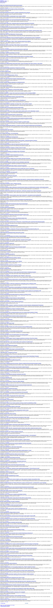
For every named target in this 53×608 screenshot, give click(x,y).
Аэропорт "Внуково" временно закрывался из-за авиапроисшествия (12, 82)
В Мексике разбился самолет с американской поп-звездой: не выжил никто (13, 599)
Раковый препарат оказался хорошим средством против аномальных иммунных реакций (16, 118)
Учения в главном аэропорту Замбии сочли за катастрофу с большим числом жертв (15, 158)
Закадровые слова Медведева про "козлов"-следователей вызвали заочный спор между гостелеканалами (19, 543)
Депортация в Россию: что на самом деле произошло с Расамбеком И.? (13, 100)
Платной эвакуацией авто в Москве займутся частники (10, 512)
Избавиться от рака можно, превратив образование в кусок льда (11, 154)
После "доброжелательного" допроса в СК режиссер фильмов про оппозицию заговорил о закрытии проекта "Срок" (21, 30)
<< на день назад (2, 603)
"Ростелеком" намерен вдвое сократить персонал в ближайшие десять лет (13, 508)
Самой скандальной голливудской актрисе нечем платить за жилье (12, 232)
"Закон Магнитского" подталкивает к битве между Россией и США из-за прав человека (15, 497)
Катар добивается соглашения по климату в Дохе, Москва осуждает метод (13, 218)
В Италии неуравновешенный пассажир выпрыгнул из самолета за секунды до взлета (15, 294)
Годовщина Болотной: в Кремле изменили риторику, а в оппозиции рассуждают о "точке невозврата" (18, 435)
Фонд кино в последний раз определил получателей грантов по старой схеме (14, 49)
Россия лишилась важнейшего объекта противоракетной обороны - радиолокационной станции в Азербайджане (20, 37)
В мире (7, 22)
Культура (7, 62)
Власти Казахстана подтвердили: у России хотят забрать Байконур (12, 381)
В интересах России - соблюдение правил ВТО (8, 175)
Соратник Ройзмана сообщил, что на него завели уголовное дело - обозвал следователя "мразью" (17, 566)
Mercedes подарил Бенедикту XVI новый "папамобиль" (10, 501)
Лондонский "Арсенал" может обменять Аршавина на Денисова (11, 431)
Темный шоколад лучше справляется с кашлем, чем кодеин (10, 264)
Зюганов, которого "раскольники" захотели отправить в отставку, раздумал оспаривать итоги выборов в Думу (20, 479)
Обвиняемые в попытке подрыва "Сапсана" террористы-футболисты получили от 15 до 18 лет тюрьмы (18, 338)
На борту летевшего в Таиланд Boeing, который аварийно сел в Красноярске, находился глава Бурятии (18, 287)
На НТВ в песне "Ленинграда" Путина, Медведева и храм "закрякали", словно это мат (15, 275)
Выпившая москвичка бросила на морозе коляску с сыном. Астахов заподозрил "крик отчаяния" (17, 279)
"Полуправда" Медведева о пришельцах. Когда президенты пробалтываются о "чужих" (15, 450)
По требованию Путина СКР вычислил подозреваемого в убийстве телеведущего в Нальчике (16, 26)
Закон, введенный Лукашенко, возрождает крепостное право (11, 522)
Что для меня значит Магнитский (6, 377)
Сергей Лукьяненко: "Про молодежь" (6, 129)
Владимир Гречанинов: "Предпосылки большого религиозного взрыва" (13, 246)
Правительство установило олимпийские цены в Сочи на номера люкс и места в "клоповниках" (17, 168)
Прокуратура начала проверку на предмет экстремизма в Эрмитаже (12, 308)
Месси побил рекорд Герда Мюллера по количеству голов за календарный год (14, 525)
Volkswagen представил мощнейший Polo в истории (9, 475)
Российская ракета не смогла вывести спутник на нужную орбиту (12, 107)
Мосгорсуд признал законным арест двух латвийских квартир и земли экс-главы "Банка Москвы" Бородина (19, 356)
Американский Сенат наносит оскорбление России (9, 420)
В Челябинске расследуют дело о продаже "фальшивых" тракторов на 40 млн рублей (15, 239)
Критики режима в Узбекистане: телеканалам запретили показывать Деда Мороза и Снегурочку (17, 23)
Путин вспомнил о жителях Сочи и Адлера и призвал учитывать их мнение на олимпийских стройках (18, 402)
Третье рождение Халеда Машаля (6, 85)
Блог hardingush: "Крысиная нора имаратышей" (8, 172)
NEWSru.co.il (2, 605)
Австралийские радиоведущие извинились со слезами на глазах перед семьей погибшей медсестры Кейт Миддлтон (21, 125)
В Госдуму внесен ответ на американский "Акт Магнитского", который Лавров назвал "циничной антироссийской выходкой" (22, 221)
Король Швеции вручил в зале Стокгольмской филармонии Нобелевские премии (14, 19)
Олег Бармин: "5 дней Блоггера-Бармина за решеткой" (10, 52)
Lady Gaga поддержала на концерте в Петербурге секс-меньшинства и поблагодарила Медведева (17, 518)
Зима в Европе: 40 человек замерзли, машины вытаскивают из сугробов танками (14, 121)
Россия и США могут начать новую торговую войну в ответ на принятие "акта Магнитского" (16, 341)
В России (7, 11)
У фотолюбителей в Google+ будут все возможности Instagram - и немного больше (15, 439)
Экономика (7, 182)
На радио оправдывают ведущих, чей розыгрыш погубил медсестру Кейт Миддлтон (15, 424)
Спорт (7, 99)
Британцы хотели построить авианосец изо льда (9, 225)
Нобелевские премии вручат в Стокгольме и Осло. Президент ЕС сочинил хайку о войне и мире (17, 588)
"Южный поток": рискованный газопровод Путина (9, 136)
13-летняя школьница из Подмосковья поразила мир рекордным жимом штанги (14, 214)
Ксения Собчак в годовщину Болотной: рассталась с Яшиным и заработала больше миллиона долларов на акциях (20, 363)
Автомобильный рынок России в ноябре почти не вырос (10, 359)
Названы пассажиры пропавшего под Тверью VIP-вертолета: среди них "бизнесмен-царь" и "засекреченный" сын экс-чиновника (23, 482)
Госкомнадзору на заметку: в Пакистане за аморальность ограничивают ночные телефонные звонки (18, 283)
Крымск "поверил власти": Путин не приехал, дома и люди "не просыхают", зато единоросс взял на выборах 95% (20, 195)
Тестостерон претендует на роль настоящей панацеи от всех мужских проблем (14, 334)
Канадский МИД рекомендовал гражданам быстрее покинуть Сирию (12, 577)
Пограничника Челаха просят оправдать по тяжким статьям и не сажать (13, 147)
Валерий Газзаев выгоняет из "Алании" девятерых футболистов (11, 301)
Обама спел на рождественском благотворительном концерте (11, 5)
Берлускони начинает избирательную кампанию (8, 345)
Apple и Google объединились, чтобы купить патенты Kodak (11, 446)
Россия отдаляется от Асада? (5, 250)
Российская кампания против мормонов (7, 207)
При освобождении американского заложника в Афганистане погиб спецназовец (14, 584)
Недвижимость (8, 405)
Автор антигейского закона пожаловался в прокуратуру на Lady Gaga (12, 67)
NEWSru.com (3, 1)
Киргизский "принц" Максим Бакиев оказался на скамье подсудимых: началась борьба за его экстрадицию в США (20, 290)
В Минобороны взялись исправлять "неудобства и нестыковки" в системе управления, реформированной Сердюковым (21, 305)
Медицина (7, 81)
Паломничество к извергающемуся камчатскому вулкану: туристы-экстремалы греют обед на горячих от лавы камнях (21, 63)
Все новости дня (2, 2)
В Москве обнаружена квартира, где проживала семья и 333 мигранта (12, 151)
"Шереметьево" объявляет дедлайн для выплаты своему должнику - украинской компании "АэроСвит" (18, 140)
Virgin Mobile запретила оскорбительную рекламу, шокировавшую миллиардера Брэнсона (16, 199)
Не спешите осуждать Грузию (5, 71)
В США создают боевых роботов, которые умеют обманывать (11, 490)
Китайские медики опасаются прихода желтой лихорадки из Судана (12, 529)
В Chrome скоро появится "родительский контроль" (9, 551)
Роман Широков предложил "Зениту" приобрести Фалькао (10, 183)
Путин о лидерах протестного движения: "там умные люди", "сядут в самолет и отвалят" (16, 103)
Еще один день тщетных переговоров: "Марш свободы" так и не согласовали (14, 44)
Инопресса (7, 88)
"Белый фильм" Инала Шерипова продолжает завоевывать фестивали (13, 374)
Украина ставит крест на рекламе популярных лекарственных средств (12, 78)
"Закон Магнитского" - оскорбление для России (8, 352)
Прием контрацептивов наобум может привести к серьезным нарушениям (13, 165)
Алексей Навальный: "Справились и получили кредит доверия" (11, 89)
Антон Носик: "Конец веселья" (5, 540)
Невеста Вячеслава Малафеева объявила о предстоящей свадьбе (12, 96)
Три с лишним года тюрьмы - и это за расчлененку (9, 133)
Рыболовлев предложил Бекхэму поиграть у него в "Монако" (11, 261)
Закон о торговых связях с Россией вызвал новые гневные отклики (12, 395)
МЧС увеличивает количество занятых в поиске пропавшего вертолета (13, 595)
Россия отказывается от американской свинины (8, 388)
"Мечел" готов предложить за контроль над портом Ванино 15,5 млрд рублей (14, 392)
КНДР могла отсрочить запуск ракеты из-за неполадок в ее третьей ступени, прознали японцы (17, 570)
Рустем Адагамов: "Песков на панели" (7, 399)
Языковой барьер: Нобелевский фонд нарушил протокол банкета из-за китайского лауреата (16, 56)
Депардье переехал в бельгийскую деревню (8, 413)
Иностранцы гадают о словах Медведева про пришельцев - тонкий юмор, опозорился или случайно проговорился (20, 190)
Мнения (7, 55)
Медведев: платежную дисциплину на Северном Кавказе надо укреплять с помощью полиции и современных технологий (22, 179)
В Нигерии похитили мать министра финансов (8, 563)
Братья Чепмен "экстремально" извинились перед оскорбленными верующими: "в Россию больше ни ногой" (19, 468)
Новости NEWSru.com (4, 606)
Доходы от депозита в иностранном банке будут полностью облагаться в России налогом (16, 555)
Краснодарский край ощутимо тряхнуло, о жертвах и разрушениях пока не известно (15, 12)
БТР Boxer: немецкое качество (5, 268)
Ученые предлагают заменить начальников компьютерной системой (12, 464)
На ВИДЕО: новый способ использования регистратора (10, 457)
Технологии (7, 146)
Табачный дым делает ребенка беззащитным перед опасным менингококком (14, 203)
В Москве (5, 605)
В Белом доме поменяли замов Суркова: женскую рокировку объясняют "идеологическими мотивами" (18, 548)
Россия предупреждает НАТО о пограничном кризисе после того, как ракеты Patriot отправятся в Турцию (19, 312)
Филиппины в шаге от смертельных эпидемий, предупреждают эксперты (13, 494)
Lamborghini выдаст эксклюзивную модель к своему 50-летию (11, 114)
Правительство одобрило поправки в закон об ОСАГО (10, 370)
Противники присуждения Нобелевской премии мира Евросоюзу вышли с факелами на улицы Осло (18, 581)
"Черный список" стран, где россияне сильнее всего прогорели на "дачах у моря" (14, 417)
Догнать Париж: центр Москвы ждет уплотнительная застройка (11, 536)
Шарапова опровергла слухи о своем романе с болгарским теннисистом (13, 461)
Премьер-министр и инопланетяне (6, 319)
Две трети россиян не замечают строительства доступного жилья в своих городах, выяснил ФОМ (17, 515)
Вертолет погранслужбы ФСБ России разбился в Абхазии (10, 257)
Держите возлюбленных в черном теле (7, 243)
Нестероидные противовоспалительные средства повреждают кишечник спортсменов (15, 443)
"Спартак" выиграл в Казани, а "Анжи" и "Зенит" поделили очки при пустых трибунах (15, 41)
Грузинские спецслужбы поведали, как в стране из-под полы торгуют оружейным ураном (16, 326)
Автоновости (7, 77)
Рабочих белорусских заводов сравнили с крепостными (10, 406)
